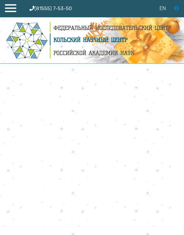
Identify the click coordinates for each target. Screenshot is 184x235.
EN (162, 8)
